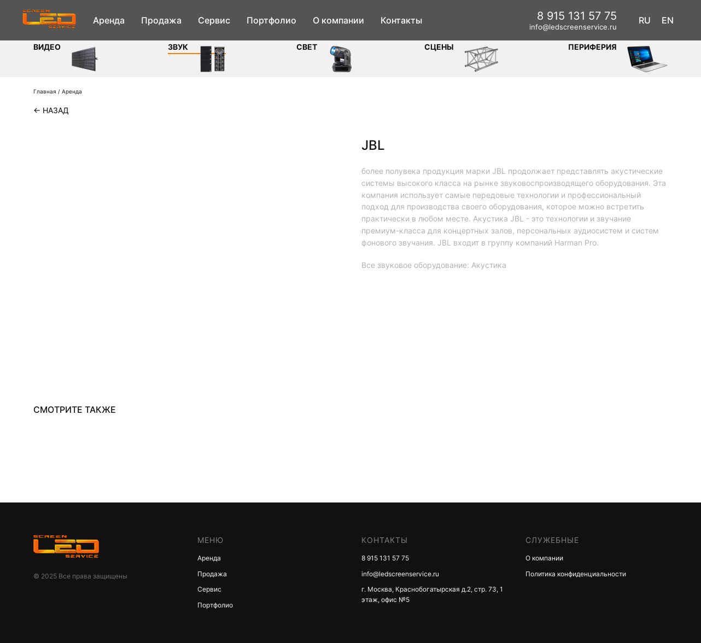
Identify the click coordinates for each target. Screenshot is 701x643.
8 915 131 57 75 (577, 15)
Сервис (214, 20)
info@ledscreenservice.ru (573, 26)
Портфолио (271, 20)
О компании (338, 20)
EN (668, 20)
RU (645, 20)
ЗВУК (178, 46)
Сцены (439, 46)
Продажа (161, 20)
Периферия (592, 46)
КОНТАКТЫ (384, 540)
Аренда (109, 20)
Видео (47, 46)
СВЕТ (306, 46)
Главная (44, 91)
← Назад (51, 110)
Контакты (401, 20)
